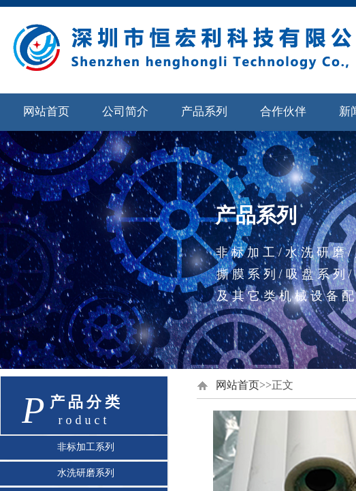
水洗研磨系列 (85, 472)
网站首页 (46, 111)
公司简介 (125, 111)
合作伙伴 (283, 111)
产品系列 (204, 111)
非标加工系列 (85, 446)
